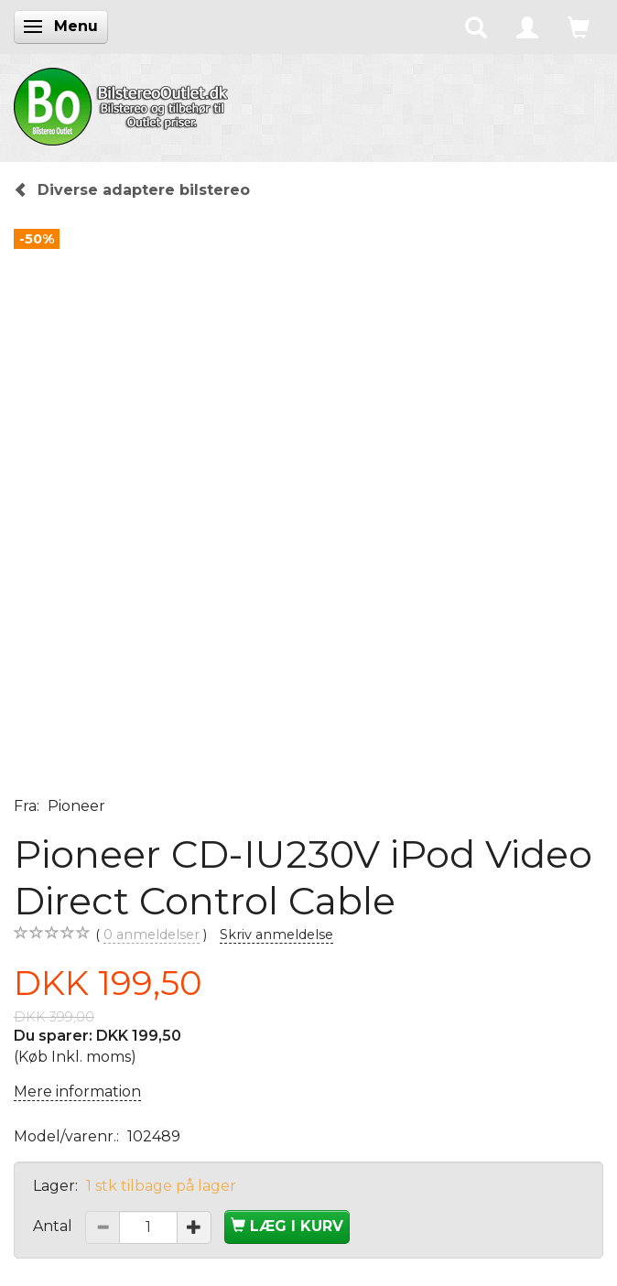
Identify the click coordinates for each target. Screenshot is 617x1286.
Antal (54, 1226)
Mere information (77, 1091)
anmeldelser (151, 935)
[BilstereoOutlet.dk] (123, 103)
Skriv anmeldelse (276, 934)
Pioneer (76, 806)
